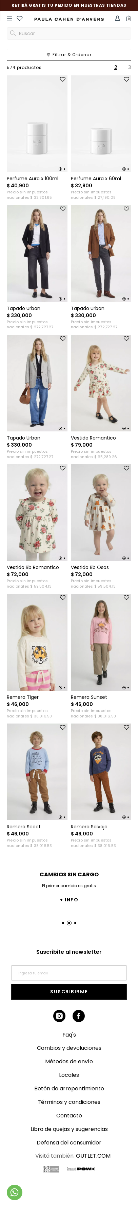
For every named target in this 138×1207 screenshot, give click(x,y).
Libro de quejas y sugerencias (69, 1129)
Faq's (69, 1035)
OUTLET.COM (93, 1156)
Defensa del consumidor (69, 1142)
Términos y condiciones (69, 1102)
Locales (69, 1075)
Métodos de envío (69, 1061)
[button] (20, 19)
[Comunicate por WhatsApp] (14, 1192)
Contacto (69, 1115)
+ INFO (69, 899)
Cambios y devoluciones (69, 1048)
